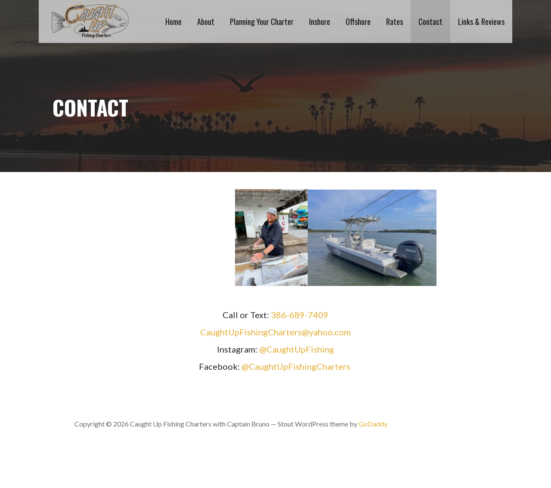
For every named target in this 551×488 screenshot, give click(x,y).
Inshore (319, 21)
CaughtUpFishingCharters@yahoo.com (275, 332)
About (205, 21)
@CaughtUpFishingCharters (295, 366)
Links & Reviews (481, 21)
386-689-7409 (299, 315)
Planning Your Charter (262, 21)
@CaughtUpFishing (296, 349)
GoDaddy (373, 424)
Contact (430, 21)
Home (173, 21)
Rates (394, 21)
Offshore (358, 21)
